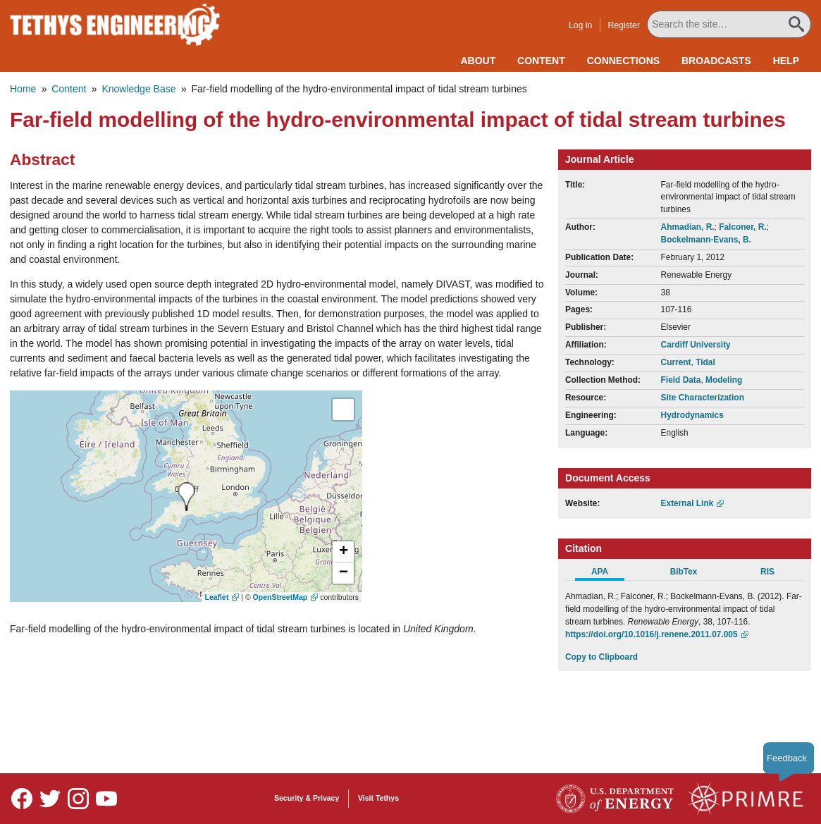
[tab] (607, 574)
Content (541, 60)
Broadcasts (716, 60)
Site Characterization (702, 397)
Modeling (723, 380)
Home (23, 88)
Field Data (681, 380)
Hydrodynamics (692, 415)
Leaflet (217, 597)
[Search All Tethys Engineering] (729, 24)
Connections (623, 60)
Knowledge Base (138, 88)
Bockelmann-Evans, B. (706, 240)
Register (623, 25)
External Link (687, 503)
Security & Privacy (306, 798)
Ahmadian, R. (688, 227)
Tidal (705, 362)
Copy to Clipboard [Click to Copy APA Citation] (601, 657)
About (477, 60)
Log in (580, 25)
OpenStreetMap (280, 597)
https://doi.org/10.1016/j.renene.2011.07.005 (651, 634)
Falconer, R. (742, 227)
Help (786, 60)
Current (676, 362)
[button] (343, 551)
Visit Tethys (378, 798)
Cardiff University (696, 345)
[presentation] (186, 496)
